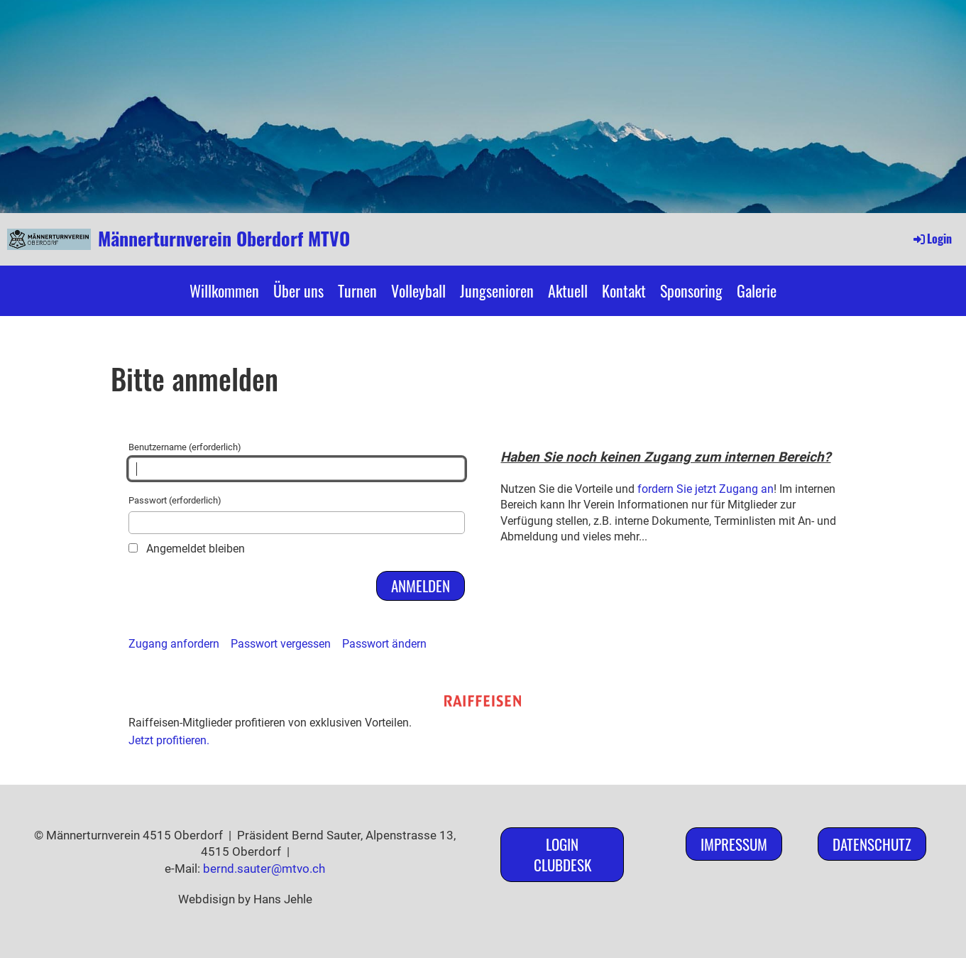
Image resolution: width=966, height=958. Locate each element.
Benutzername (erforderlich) (297, 461)
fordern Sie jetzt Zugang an (705, 489)
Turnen (357, 290)
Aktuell (568, 290)
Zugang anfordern (173, 644)
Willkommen (224, 290)
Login (931, 238)
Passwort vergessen (281, 644)
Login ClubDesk (562, 854)
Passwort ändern (384, 644)
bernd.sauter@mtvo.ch (264, 868)
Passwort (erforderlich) (297, 514)
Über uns (298, 290)
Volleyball (418, 290)
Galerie (756, 290)
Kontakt (624, 290)
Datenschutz (872, 844)
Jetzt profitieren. (168, 740)
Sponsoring (691, 290)
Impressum (734, 844)
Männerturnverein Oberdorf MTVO (224, 238)
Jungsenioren (497, 290)
